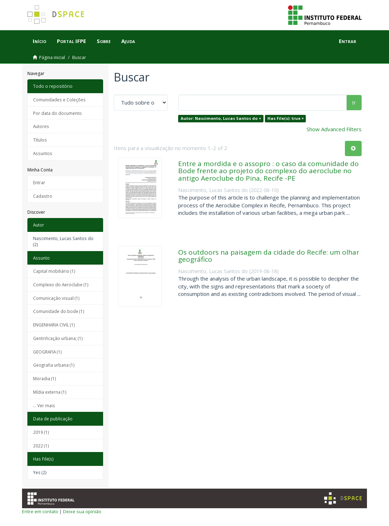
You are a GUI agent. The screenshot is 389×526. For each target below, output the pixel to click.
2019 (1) (41, 432)
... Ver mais (44, 405)
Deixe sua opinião (82, 511)
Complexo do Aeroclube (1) (61, 284)
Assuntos (42, 153)
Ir (354, 102)
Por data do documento (57, 113)
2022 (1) (41, 445)
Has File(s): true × (285, 118)
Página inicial (52, 57)
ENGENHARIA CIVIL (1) (54, 325)
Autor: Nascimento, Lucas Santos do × (221, 118)
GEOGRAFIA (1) (47, 352)
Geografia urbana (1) (54, 365)
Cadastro (42, 196)
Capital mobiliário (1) (54, 271)
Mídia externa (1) (49, 392)
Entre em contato (40, 511)
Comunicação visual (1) (56, 298)
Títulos (40, 140)
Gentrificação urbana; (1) (58, 338)
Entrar (39, 182)
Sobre (104, 40)
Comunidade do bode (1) (58, 311)
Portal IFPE (71, 40)
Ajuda (128, 40)
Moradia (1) (44, 378)
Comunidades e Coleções (59, 99)
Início (39, 40)
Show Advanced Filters (334, 129)
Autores (41, 126)
